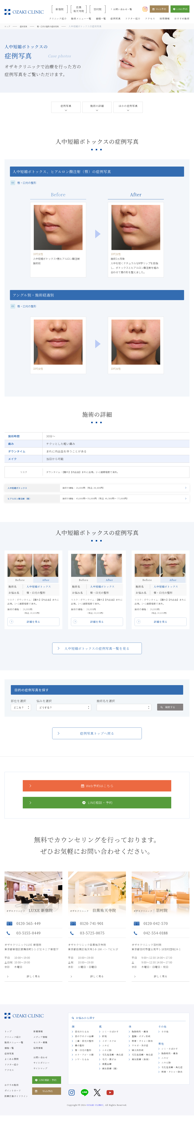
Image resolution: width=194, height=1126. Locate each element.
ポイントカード (13, 1095)
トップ (8, 1036)
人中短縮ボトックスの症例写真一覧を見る (97, 653)
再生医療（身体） (141, 1064)
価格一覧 (9, 1052)
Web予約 (159, 8)
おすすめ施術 (12, 1089)
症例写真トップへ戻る (97, 738)
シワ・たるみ (82, 1064)
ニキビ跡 (107, 1054)
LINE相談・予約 (70, 807)
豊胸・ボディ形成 (141, 1041)
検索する (167, 712)
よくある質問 (12, 1063)
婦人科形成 (138, 1054)
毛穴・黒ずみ (109, 1064)
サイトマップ (40, 1072)
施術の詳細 (97, 106)
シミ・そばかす (110, 1036)
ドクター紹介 (12, 1069)
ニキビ (105, 1050)
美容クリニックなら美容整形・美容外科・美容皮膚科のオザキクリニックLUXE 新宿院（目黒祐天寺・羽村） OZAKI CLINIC (24, 12)
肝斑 (104, 1041)
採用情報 (38, 1052)
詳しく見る (33, 981)
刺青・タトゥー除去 (142, 1045)
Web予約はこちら (71, 790)
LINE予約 (180, 8)
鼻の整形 (79, 1050)
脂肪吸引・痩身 (140, 1036)
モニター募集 (40, 1047)
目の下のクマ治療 (84, 1041)
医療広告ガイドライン (16, 1100)
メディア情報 (40, 1041)
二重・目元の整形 (84, 1045)
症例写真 (66, 106)
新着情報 (38, 1036)
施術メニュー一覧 (14, 1047)
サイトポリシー (41, 1067)
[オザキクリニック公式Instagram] (145, 8)
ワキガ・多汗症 (140, 1050)
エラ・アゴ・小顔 (84, 1059)
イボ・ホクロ (109, 1045)
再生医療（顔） (110, 1073)
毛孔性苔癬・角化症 (112, 1059)
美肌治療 (107, 1068)
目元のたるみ (82, 1036)
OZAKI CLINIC (95, 1109)
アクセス (9, 1074)
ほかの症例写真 (128, 106)
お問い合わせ (40, 1061)
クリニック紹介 (13, 1041)
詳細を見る (33, 626)
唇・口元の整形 (83, 1054)
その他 (165, 1036)
